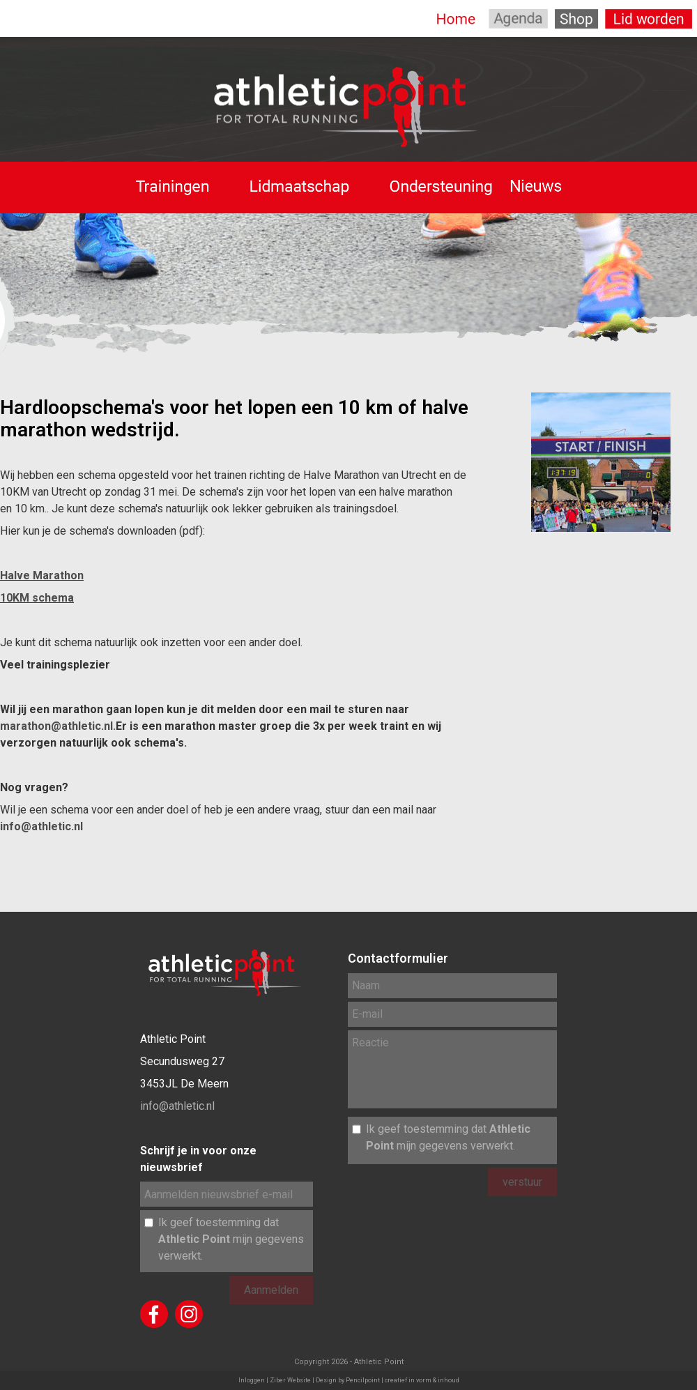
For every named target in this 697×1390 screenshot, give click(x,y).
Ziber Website (290, 1380)
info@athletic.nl (41, 826)
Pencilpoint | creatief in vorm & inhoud (402, 1380)
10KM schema (37, 597)
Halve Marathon (42, 575)
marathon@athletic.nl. (58, 726)
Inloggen (251, 1380)
